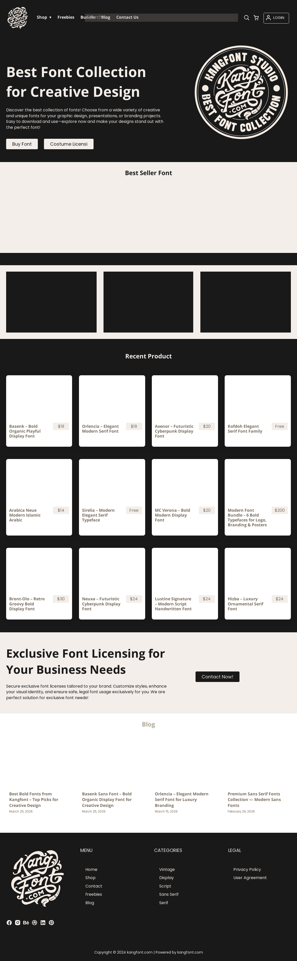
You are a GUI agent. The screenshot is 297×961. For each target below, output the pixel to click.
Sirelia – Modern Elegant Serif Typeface (98, 515)
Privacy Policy (247, 869)
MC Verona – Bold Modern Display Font (172, 515)
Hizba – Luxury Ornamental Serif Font (245, 603)
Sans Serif (169, 894)
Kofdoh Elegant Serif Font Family (245, 429)
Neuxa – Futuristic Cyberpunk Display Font (101, 603)
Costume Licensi (68, 144)
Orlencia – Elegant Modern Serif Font (100, 429)
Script (165, 886)
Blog (89, 903)
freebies (93, 894)
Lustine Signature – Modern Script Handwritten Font (173, 603)
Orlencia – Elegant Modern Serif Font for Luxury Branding (182, 799)
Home (91, 869)
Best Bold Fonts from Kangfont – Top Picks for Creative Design (33, 799)
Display (166, 878)
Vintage (167, 869)
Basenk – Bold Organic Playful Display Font (25, 431)
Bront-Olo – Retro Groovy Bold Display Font (27, 603)
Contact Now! (217, 677)
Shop (90, 878)
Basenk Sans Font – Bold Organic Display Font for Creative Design (107, 799)
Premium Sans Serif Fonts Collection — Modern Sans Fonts (254, 799)
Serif (163, 903)
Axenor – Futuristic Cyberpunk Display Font (174, 431)
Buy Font (22, 144)
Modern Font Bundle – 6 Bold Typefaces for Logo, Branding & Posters (247, 518)
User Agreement (250, 878)
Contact (93, 886)
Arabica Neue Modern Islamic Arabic (25, 515)
